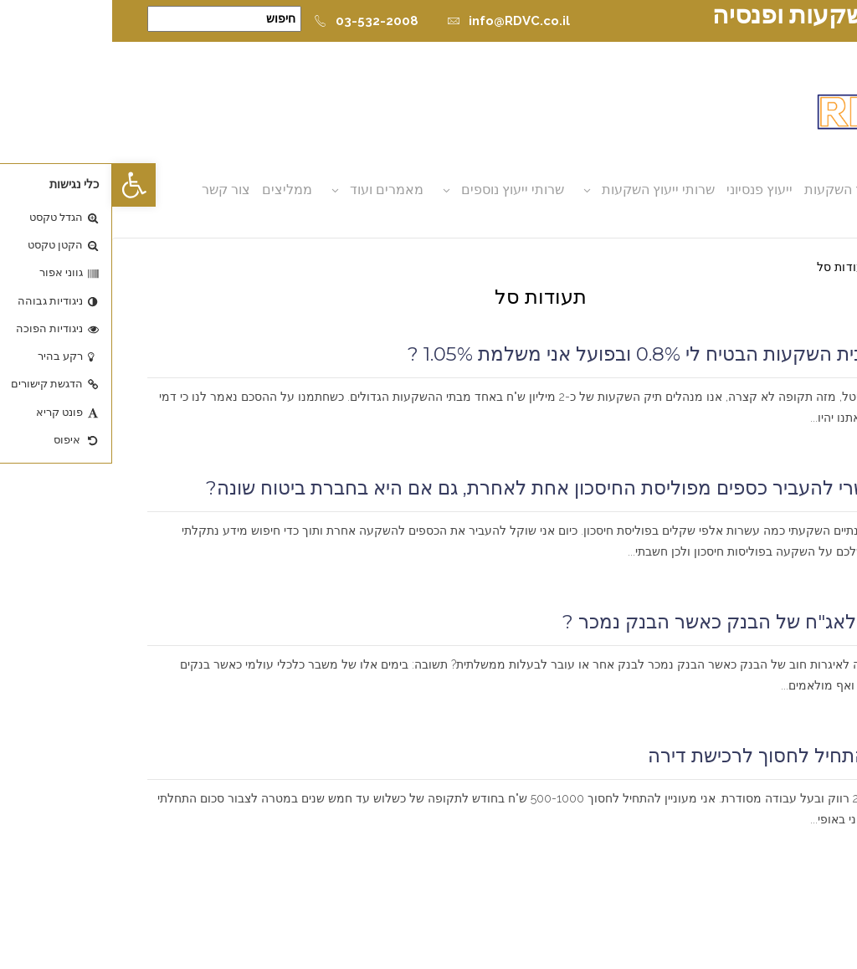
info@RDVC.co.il (396, 21)
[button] (22, 185)
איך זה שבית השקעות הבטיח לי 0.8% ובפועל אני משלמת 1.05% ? (558, 354)
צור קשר (114, 189)
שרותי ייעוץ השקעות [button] (546, 189)
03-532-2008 (254, 21)
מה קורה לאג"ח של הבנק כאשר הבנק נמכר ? (636, 621)
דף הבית (800, 267)
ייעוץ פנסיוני (647, 189)
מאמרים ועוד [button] (274, 189)
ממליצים (175, 189)
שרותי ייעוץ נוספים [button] (400, 189)
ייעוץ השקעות (730, 189)
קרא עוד (797, 439)
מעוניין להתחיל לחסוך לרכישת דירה (679, 755)
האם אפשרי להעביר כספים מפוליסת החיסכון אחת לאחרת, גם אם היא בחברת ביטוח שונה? (458, 488)
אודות (797, 189)
